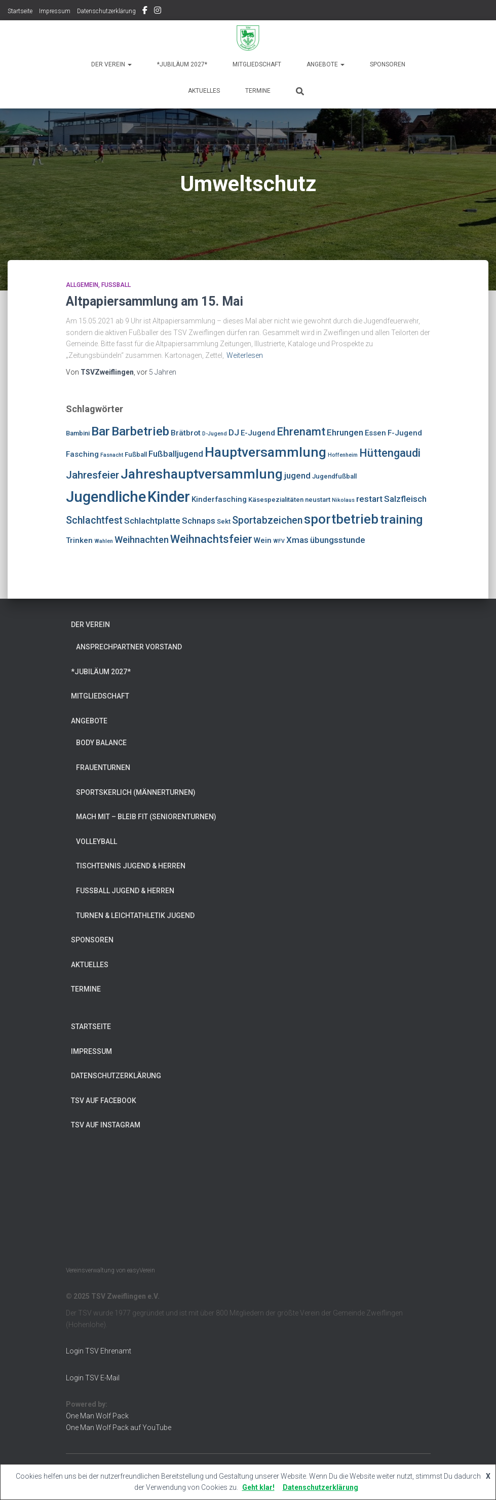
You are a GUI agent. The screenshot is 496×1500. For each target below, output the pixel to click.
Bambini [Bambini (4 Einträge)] (78, 433)
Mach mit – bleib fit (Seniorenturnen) (146, 817)
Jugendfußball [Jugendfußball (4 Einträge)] (334, 476)
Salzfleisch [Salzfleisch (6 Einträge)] (405, 499)
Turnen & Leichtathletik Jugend (135, 915)
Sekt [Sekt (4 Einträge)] (224, 521)
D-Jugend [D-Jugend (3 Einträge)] (214, 433)
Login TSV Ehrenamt (98, 1351)
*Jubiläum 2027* (182, 64)
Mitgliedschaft (257, 64)
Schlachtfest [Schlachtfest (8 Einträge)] (94, 520)
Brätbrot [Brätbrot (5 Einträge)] (186, 432)
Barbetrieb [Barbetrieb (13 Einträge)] (140, 431)
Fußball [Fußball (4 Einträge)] (136, 454)
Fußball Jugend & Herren (125, 891)
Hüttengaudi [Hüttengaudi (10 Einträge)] (390, 453)
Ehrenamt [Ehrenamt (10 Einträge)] (301, 431)
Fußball (116, 284)
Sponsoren (387, 64)
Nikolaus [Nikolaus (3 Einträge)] (343, 500)
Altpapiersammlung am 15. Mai (154, 301)
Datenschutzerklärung (106, 11)
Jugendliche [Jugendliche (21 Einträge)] (106, 496)
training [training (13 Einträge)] (401, 519)
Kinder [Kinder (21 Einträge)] (168, 496)
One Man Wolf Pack (97, 1416)
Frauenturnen (103, 767)
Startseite (20, 11)
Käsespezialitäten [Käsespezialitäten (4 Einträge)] (275, 499)
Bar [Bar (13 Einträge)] (100, 431)
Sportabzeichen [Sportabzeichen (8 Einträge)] (267, 520)
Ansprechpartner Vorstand (129, 647)
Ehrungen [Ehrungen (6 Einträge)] (345, 432)
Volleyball (96, 841)
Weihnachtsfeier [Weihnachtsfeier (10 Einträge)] (211, 539)
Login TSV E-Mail (93, 1378)
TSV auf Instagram (157, 11)
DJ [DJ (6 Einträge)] (233, 432)
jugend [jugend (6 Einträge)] (297, 475)
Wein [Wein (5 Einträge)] (263, 540)
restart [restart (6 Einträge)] (369, 499)
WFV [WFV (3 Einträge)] (279, 541)
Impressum (54, 11)
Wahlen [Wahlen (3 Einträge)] (103, 541)
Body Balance (101, 743)
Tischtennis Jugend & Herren (130, 866)
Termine (258, 90)
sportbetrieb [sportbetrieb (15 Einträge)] (341, 519)
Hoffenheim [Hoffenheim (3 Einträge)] (343, 455)
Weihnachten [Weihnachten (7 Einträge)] (142, 539)
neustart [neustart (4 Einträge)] (317, 499)
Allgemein (82, 284)
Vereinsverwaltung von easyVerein (110, 1270)
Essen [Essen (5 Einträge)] (375, 432)
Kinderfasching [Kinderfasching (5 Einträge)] (219, 499)
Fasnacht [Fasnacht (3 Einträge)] (111, 455)
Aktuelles (204, 90)
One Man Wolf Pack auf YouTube (118, 1427)
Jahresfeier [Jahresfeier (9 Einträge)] (92, 475)
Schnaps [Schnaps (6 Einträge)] (198, 521)
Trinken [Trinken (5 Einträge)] (79, 540)
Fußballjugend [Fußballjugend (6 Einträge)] (175, 454)
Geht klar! (258, 1487)
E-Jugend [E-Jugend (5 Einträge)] (258, 432)
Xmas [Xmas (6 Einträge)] (297, 540)
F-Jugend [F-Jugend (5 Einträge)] (405, 432)
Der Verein (111, 64)
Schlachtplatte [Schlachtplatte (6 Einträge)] (152, 521)
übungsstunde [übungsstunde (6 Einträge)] (337, 540)
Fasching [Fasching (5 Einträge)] (82, 454)
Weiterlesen (244, 355)
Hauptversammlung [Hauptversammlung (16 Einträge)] (265, 452)
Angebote (326, 64)
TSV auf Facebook (144, 11)
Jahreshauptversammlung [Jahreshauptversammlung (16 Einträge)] (202, 474)
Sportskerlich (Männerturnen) (136, 792)
